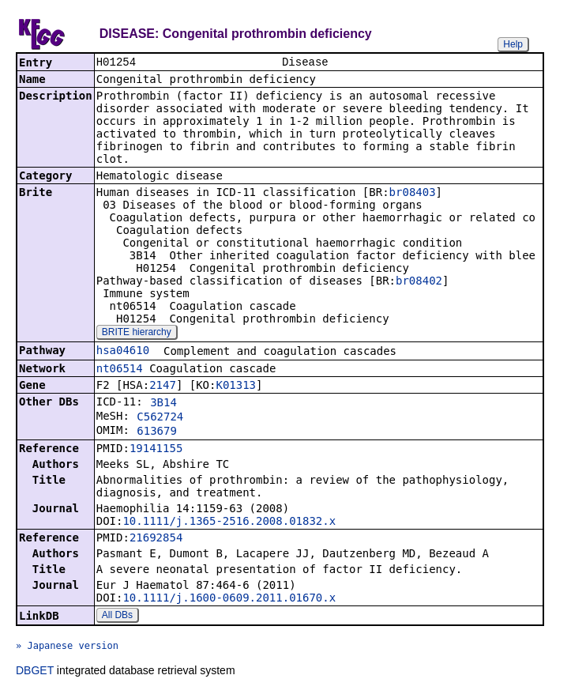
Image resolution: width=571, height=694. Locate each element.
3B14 (163, 404)
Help (513, 44)
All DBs (117, 616)
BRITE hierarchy (136, 333)
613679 (157, 432)
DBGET (35, 672)
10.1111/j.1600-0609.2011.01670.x (229, 599)
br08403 (412, 193)
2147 (162, 386)
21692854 (156, 539)
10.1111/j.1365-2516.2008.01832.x (229, 522)
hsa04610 (122, 351)
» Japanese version (67, 647)
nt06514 (119, 370)
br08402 (419, 282)
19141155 (156, 449)
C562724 (160, 418)
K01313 (236, 386)
